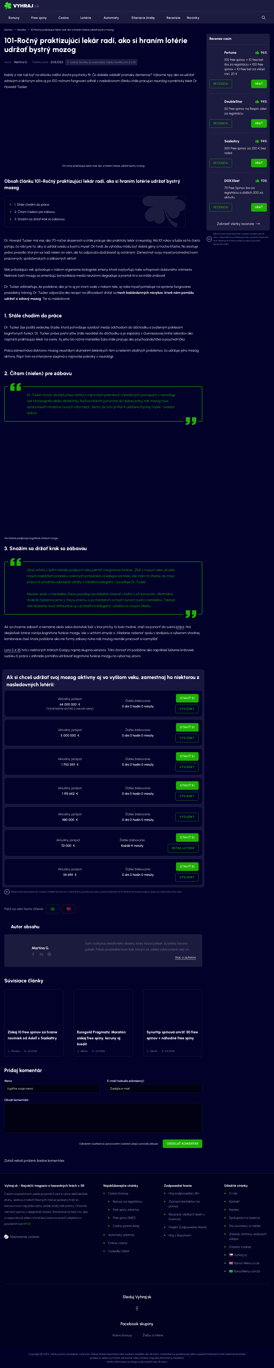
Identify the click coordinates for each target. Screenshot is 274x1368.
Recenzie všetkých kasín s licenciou (186, 1216)
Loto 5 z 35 (129, 62)
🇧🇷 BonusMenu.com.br (244, 1271)
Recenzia (220, 84)
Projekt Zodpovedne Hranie (188, 1227)
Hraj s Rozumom (180, 1235)
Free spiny (36, 18)
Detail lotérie (183, 848)
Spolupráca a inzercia (244, 1218)
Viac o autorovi (185, 957)
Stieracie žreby (140, 18)
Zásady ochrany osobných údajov (248, 1236)
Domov (8, 29)
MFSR (27, 1224)
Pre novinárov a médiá (245, 1226)
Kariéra (234, 1210)
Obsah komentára (16, 1100)
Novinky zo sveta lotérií (92, 62)
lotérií (180, 627)
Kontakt (234, 1201)
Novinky (193, 18)
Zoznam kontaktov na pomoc (184, 1204)
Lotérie (83, 18)
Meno (8, 1081)
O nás (233, 1193)
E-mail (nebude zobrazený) (125, 1081)
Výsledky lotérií (118, 1251)
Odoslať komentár (182, 1143)
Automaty (108, 18)
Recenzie (170, 18)
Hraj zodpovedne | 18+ (184, 1193)
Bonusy (12, 18)
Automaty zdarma (121, 1235)
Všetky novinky (114, 62)
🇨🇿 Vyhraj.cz (238, 1255)
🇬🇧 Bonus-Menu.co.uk (244, 1263)
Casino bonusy (118, 1193)
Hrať (259, 84)
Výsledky (187, 709)
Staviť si (187, 698)
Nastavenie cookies (24, 1236)
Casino (61, 18)
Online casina (117, 1243)
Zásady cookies (240, 1247)
